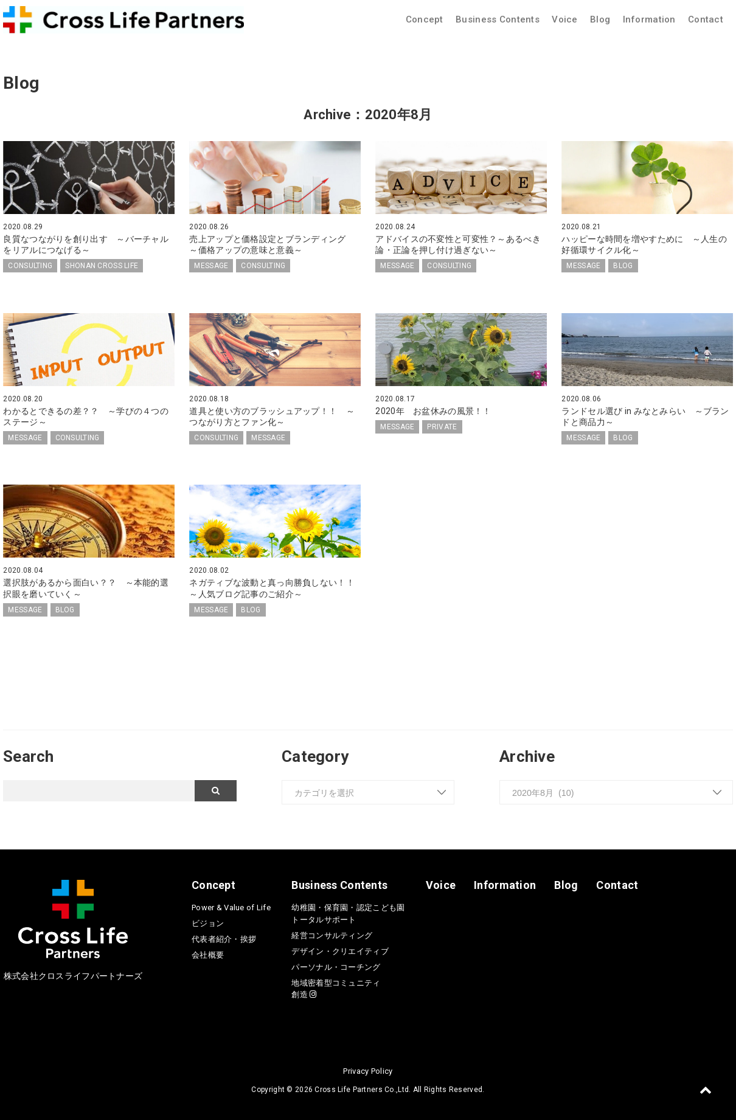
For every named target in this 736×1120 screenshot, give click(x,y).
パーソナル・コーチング (335, 967)
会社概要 (208, 954)
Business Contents (498, 19)
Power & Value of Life (231, 907)
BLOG (623, 265)
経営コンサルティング (331, 935)
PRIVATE (442, 427)
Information (649, 19)
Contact (705, 19)
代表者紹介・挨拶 (224, 939)
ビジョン (208, 923)
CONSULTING (30, 265)
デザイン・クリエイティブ (339, 951)
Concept (424, 19)
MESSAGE (211, 265)
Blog (600, 19)
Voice (564, 19)
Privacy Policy (367, 1071)
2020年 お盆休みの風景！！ (433, 411)
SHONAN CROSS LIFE (101, 265)
